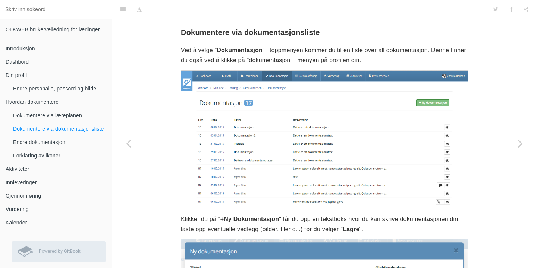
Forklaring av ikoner (36, 156)
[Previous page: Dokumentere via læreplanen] (128, 143)
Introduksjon (20, 48)
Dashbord (17, 62)
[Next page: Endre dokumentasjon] (520, 143)
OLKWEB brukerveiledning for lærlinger (53, 29)
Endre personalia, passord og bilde (54, 89)
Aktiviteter (17, 169)
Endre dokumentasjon (39, 142)
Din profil (16, 75)
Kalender (16, 223)
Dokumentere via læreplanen (47, 115)
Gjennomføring (23, 196)
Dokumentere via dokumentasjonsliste (58, 129)
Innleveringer (21, 182)
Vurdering (17, 209)
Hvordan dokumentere (32, 102)
